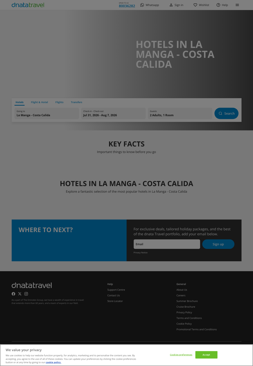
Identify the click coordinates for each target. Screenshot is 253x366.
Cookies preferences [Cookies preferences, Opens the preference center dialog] (181, 354)
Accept (206, 354)
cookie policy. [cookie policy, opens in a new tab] (53, 362)
